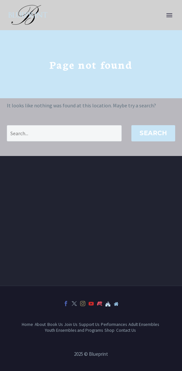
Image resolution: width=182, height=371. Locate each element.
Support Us (89, 324)
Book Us (55, 324)
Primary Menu (169, 15)
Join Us (70, 324)
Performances (114, 324)
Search (153, 133)
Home (27, 324)
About (40, 324)
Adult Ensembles (143, 324)
